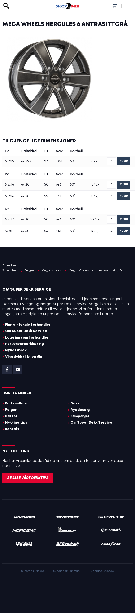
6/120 (25, 184)
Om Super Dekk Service (26, 331)
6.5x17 (9, 219)
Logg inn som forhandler (27, 337)
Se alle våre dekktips (28, 478)
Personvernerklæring (24, 344)
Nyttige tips (16, 422)
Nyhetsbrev (16, 350)
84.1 (58, 196)
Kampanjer (80, 416)
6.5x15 (9, 161)
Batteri (11, 416)
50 (46, 184)
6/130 (25, 196)
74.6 (58, 184)
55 (46, 196)
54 (46, 231)
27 (46, 161)
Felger (11, 409)
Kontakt (12, 429)
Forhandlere (16, 403)
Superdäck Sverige (102, 571)
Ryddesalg (80, 409)
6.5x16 (9, 184)
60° (73, 161)
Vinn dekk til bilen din (23, 356)
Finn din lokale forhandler (28, 324)
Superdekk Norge (32, 571)
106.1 (59, 161)
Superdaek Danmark (66, 571)
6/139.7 (26, 161)
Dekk (74, 403)
